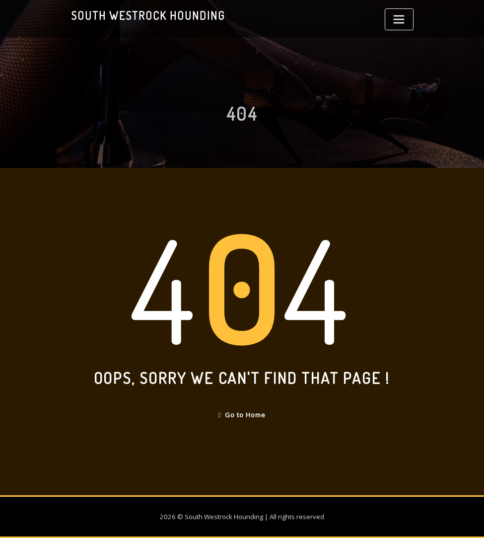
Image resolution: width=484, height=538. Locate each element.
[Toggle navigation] (399, 19)
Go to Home (242, 414)
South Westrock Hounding (148, 15)
